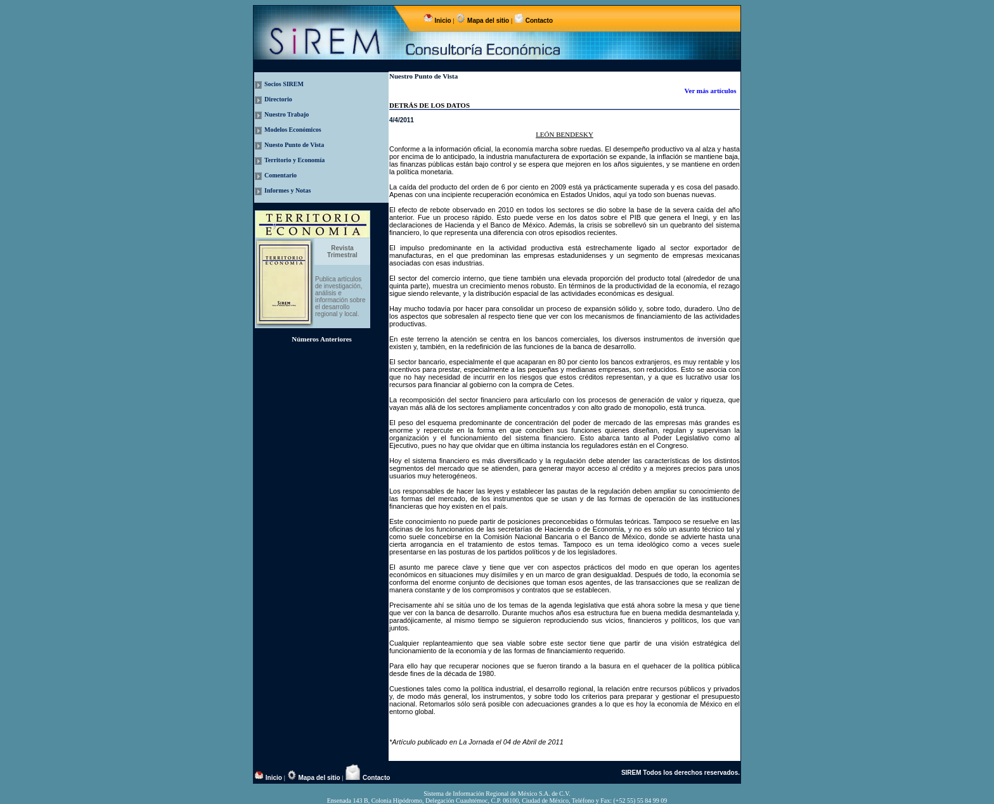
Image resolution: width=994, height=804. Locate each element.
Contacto (538, 20)
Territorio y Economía (294, 159)
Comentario (280, 175)
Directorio (278, 99)
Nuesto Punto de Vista (294, 144)
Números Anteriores (322, 339)
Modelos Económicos (292, 129)
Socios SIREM (284, 83)
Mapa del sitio (488, 20)
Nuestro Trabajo (286, 114)
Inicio (443, 20)
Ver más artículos (712, 90)
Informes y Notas (287, 190)
